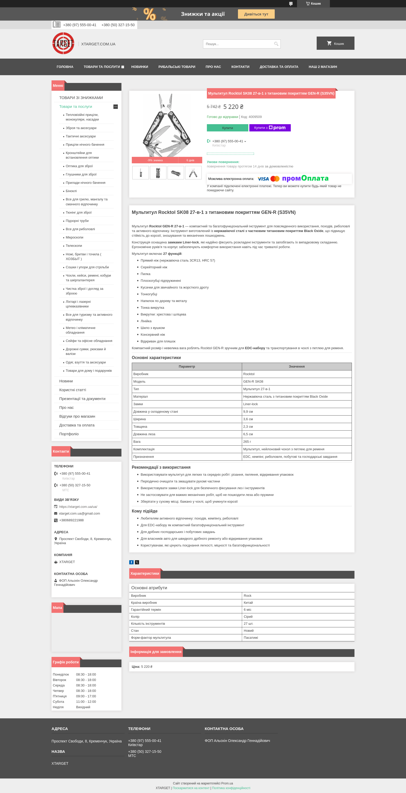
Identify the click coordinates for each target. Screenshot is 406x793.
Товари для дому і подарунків (89, 371)
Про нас (213, 67)
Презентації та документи (82, 398)
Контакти (240, 67)
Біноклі (71, 191)
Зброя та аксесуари (81, 128)
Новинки (139, 67)
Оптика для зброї (79, 166)
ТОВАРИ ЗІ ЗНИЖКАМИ (81, 97)
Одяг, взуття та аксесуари (86, 362)
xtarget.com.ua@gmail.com (79, 513)
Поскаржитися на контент (191, 788)
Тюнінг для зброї (79, 212)
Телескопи (74, 246)
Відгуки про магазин (77, 416)
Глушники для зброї (81, 174)
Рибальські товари (176, 67)
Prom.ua (227, 783)
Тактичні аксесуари (81, 136)
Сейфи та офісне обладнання (89, 341)
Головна (65, 67)
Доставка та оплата (279, 67)
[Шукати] (276, 43)
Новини (66, 381)
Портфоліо (69, 434)
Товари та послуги (102, 67)
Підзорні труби (77, 221)
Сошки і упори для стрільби (87, 267)
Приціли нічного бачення (85, 144)
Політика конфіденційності (231, 788)
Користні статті (72, 390)
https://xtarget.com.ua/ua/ (78, 507)
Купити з (270, 127)
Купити (227, 128)
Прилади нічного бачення (85, 183)
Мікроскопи (74, 237)
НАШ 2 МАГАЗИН (323, 67)
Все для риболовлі (80, 229)
